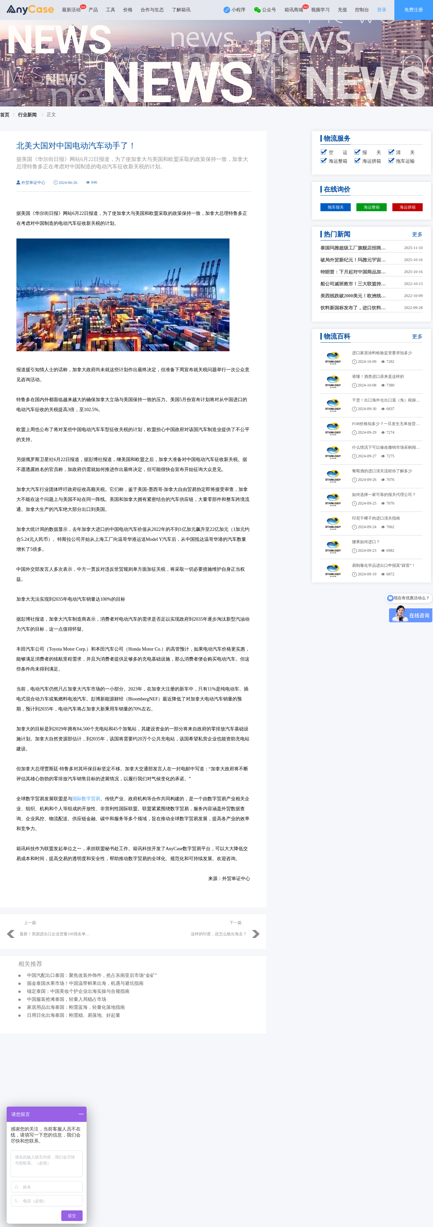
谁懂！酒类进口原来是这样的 (378, 377)
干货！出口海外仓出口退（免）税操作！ (387, 400)
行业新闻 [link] (28, 114)
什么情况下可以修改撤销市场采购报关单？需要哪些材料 (387, 447)
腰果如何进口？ (366, 542)
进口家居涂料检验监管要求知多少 (382, 353)
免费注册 (413, 9)
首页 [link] (4, 114)
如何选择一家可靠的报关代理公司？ (384, 495)
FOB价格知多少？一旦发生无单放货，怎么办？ (387, 424)
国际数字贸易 (86, 798)
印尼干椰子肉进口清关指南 (376, 518)
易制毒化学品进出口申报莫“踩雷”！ (384, 565)
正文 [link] (51, 114)
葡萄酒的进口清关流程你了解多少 (382, 471)
